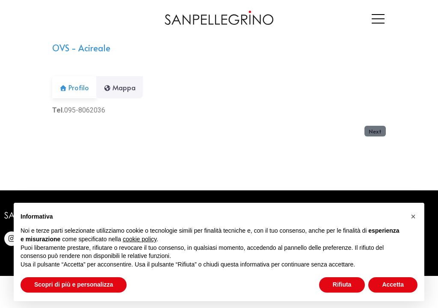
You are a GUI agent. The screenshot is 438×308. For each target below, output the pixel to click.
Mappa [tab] (125, 87)
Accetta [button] (393, 284)
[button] (413, 216)
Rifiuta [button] (342, 284)
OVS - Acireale (81, 48)
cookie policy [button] (140, 239)
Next (375, 131)
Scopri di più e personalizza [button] (73, 284)
